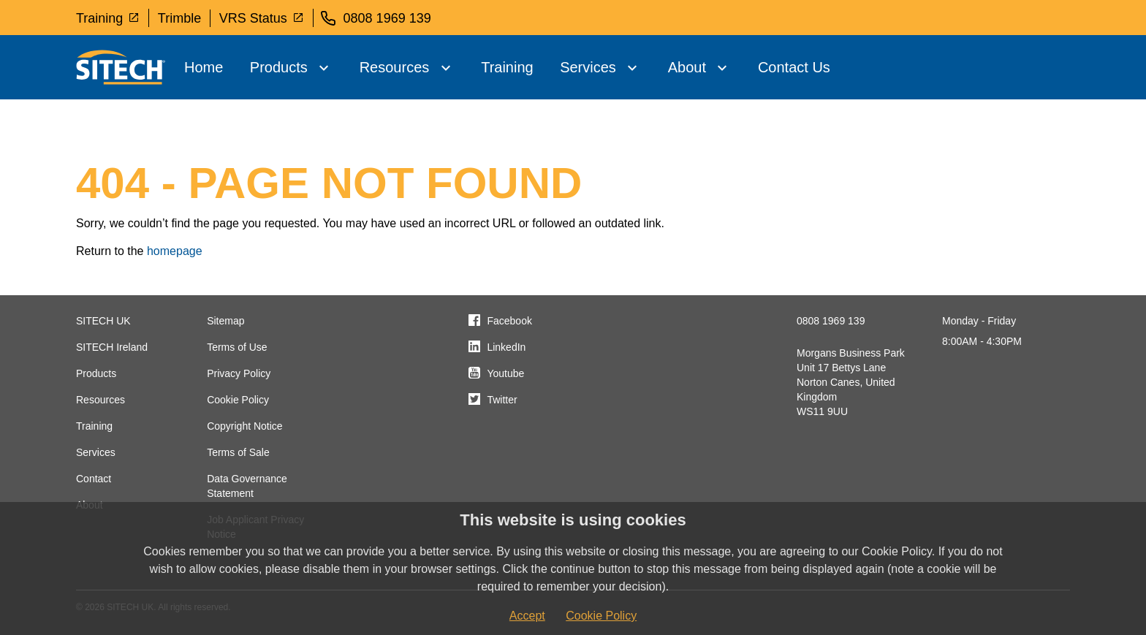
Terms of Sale (238, 452)
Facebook (509, 321)
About (687, 67)
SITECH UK (103, 321)
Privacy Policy (238, 373)
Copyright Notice (245, 426)
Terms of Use (237, 347)
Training (108, 17)
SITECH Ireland (112, 347)
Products (279, 67)
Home (203, 67)
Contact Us (794, 67)
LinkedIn (506, 347)
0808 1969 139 (831, 321)
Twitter (502, 400)
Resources (395, 67)
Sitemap (225, 321)
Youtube (505, 373)
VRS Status (261, 17)
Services (588, 67)
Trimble (179, 18)
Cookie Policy (238, 400)
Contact (93, 478)
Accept (527, 615)
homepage (174, 251)
